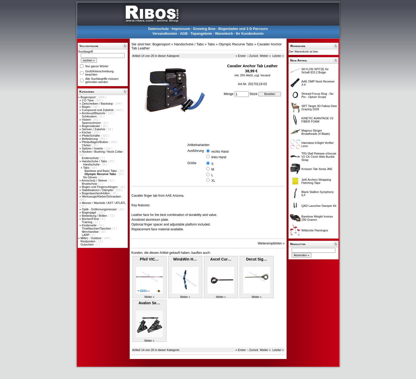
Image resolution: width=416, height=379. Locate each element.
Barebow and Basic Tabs (101, 170)
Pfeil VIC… (149, 259)
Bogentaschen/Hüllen (96, 193)
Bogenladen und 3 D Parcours (243, 29)
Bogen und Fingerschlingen (100, 186)
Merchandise (91, 231)
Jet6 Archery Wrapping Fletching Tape (316, 181)
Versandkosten (164, 33)
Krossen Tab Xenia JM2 (317, 169)
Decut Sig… (256, 259)
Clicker (87, 145)
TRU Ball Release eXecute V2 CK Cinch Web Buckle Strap (319, 156)
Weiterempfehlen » (271, 243)
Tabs (86, 167)
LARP (86, 234)
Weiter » (265, 55)
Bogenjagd (89, 212)
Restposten (88, 241)
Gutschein (88, 244)
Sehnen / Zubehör (94, 129)
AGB (184, 33)
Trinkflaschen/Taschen (97, 228)
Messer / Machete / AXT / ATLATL (104, 202)
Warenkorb (224, 33)
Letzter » (278, 55)
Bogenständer (91, 126)
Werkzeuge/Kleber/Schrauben (102, 196)
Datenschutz (158, 29)
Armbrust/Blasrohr (94, 113)
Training (87, 222)
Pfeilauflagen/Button (95, 142)
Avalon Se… (149, 303)
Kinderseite (89, 225)
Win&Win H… (185, 259)
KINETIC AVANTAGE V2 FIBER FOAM (318, 120)
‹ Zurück (252, 55)
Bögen (86, 106)
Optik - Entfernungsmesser (100, 209)
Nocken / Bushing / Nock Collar (102, 151)
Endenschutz (91, 158)
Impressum (181, 29)
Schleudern (90, 116)
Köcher (87, 132)
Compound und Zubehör (98, 110)
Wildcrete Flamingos (315, 230)
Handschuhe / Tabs (95, 161)
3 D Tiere (88, 100)
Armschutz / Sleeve (95, 180)
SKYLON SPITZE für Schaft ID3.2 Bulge (315, 71)
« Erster (241, 55)
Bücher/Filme (91, 218)
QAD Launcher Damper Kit (319, 205)
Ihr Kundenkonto (250, 33)
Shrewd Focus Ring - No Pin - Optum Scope (318, 95)
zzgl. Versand (262, 75)
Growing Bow (204, 29)
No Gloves (90, 177)
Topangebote (201, 33)
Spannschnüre (92, 122)
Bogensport (88, 97)
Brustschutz (90, 183)
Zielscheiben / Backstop (98, 103)
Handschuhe (92, 164)
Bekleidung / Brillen (95, 215)
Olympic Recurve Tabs (236, 44)
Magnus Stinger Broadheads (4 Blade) (316, 132)
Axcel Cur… (220, 259)
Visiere (87, 119)
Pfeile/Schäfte (91, 135)
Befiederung (90, 138)
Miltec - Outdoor (91, 238)
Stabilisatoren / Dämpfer (98, 190)
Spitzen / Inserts (93, 148)
